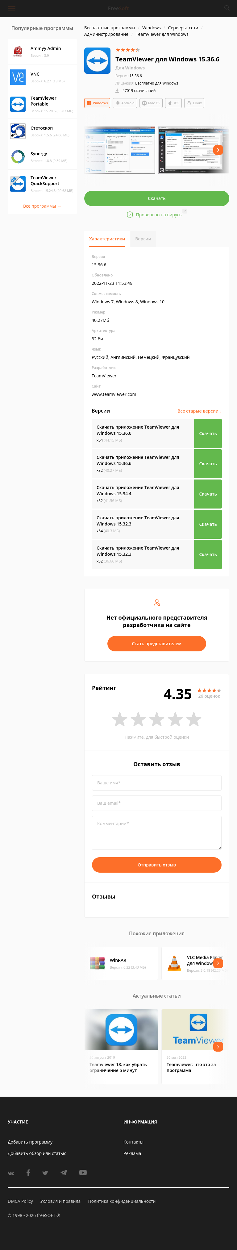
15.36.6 (128, 75)
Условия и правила (60, 1201)
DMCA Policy (20, 1201)
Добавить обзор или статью (37, 1153)
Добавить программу (30, 1142)
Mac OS (151, 103)
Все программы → (42, 206)
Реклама (132, 1153)
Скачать (157, 198)
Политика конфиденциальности (122, 1201)
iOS (173, 103)
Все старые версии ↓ (199, 411)
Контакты (133, 1142)
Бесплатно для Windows (156, 83)
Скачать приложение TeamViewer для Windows (138, 430)
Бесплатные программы (109, 28)
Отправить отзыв (157, 865)
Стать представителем (157, 643)
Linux (194, 103)
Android (125, 103)
